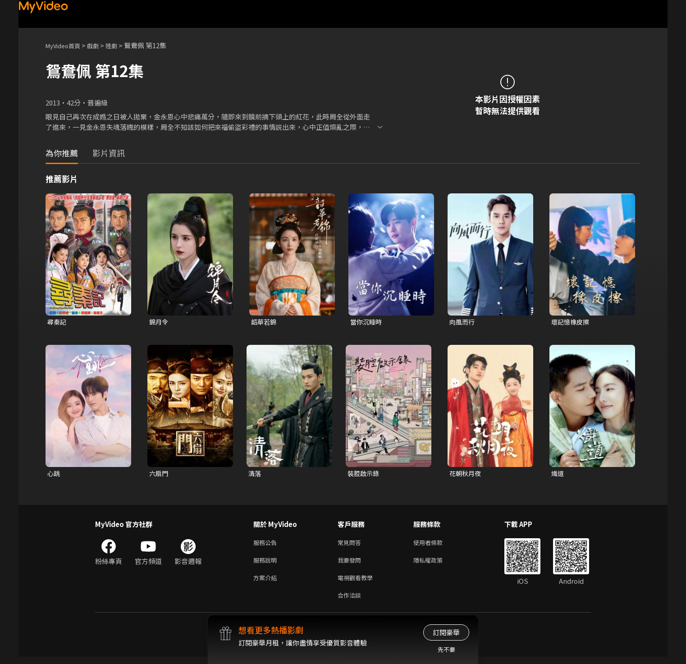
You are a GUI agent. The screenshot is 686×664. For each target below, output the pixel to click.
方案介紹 (266, 582)
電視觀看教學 (358, 582)
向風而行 (462, 322)
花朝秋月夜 (466, 474)
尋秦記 (57, 322)
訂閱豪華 (446, 632)
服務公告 (266, 545)
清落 (255, 474)
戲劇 (100, 45)
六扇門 (159, 474)
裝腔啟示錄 (364, 474)
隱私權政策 (436, 563)
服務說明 (266, 563)
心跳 (54, 474)
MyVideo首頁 (66, 45)
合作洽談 (351, 601)
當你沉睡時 (367, 322)
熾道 (558, 474)
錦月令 (159, 322)
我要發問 (351, 563)
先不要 (446, 649)
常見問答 (351, 545)
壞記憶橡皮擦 (571, 322)
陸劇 (120, 45)
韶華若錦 (264, 322)
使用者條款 (436, 545)
